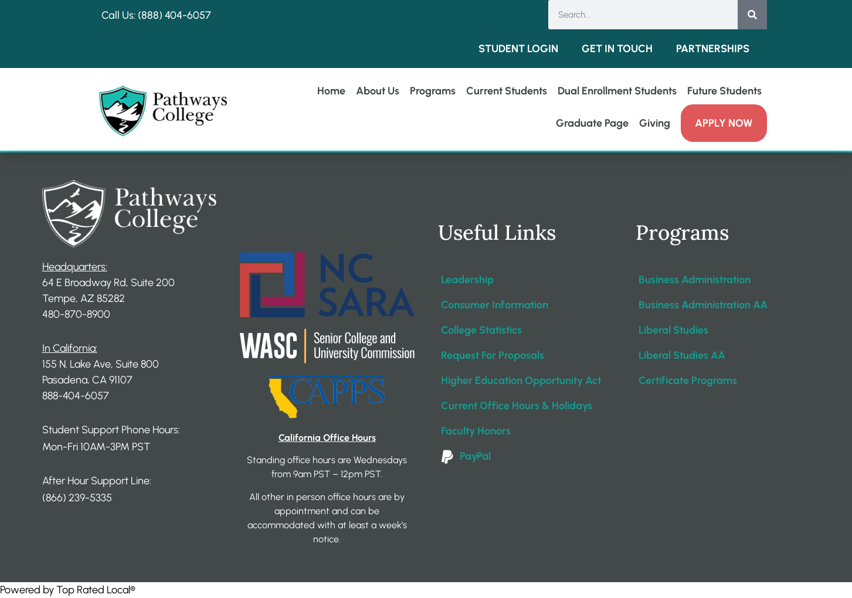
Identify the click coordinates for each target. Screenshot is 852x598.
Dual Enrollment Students (617, 90)
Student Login (518, 48)
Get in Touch (617, 48)
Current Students (506, 90)
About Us (377, 90)
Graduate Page (592, 123)
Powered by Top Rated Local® (67, 589)
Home (331, 90)
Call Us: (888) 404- (144, 15)
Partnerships (712, 48)
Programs (433, 90)
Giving (654, 123)
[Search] (752, 14)
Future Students (724, 90)
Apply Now (724, 123)
